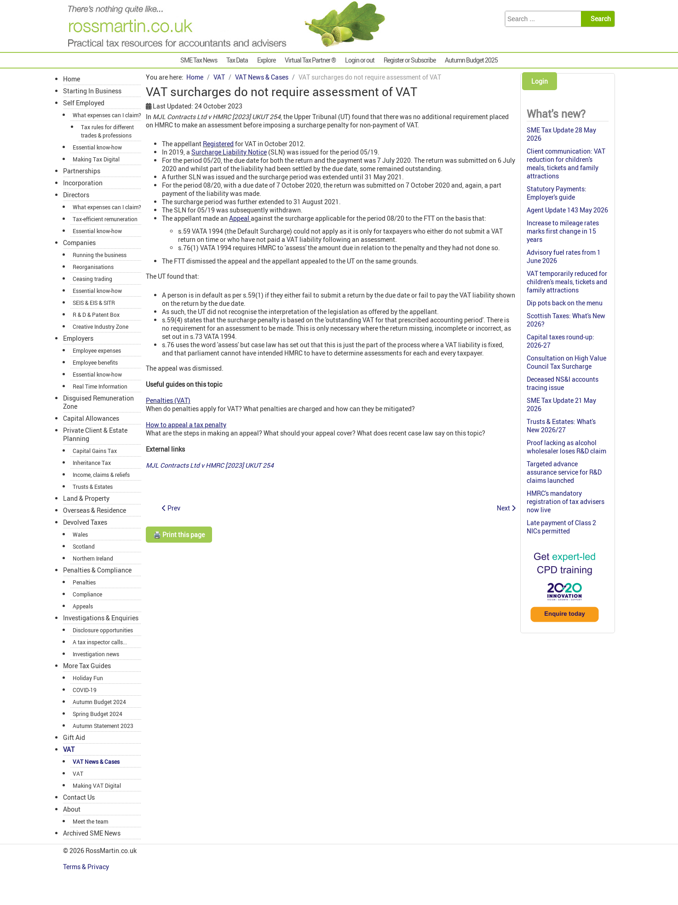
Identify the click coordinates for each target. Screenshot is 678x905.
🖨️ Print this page (179, 534)
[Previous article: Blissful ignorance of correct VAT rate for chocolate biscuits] (171, 508)
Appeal (239, 218)
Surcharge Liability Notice (229, 152)
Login (539, 81)
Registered (218, 143)
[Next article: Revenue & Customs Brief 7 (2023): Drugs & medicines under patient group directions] (506, 508)
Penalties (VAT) (168, 400)
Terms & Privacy (86, 866)
